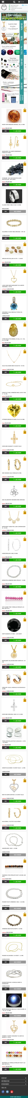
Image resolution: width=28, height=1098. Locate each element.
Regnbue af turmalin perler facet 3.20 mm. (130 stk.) (13, 1063)
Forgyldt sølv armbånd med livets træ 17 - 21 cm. (14, 393)
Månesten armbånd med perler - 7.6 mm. (13, 580)
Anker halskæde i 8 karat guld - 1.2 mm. (13, 767)
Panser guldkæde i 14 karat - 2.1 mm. (13, 955)
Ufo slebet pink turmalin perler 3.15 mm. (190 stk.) (13, 607)
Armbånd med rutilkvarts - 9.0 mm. (12, 928)
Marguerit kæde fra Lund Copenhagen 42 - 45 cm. (13, 527)
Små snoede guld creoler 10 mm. (12, 473)
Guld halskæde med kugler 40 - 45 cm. (13, 365)
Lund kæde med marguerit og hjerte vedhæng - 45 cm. (13, 286)
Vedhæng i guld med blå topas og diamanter (12, 313)
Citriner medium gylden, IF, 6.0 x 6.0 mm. (13, 419)
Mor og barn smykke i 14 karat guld (13, 794)
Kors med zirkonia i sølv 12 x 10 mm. (12, 714)
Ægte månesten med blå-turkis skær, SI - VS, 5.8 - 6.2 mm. (14, 1010)
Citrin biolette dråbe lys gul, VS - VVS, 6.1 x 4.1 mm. (13, 339)
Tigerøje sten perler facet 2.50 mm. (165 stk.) (14, 876)
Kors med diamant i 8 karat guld (11, 446)
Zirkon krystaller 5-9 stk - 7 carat (12, 258)
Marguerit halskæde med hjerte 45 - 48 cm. (13, 661)
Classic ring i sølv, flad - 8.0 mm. (11, 205)
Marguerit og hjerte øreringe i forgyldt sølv (11, 152)
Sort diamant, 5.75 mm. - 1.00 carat (12, 633)
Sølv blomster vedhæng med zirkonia (13, 499)
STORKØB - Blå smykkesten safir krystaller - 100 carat (11, 179)
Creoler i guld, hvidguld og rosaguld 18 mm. (13, 688)
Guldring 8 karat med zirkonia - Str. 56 (13, 231)
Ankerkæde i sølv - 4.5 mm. (9, 848)
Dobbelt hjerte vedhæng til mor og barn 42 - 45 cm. (13, 1036)
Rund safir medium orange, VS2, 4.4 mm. (13, 124)
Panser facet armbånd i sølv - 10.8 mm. (13, 902)
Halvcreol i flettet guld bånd (11, 821)
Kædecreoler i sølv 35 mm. (10, 553)
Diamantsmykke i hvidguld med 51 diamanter (12, 983)
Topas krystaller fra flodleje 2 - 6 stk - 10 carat (14, 741)
